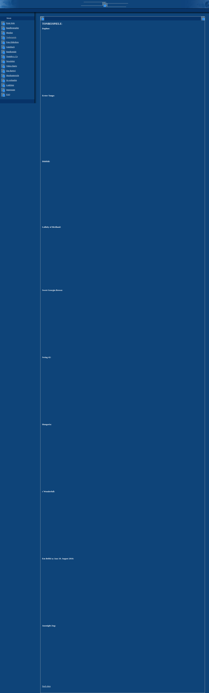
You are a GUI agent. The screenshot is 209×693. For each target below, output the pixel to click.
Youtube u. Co (12, 56)
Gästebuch (10, 47)
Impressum (10, 90)
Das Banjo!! (11, 71)
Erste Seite (10, 23)
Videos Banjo (11, 66)
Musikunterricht (12, 75)
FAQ (8, 94)
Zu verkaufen (11, 80)
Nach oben (46, 686)
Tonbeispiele (11, 37)
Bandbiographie (12, 28)
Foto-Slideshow (12, 42)
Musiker (9, 33)
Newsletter (10, 61)
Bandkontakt (11, 52)
